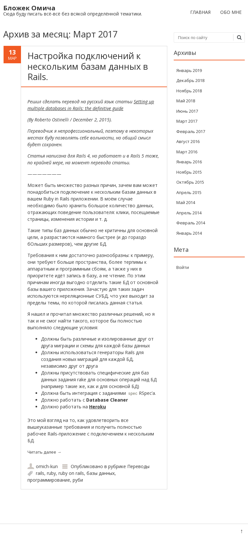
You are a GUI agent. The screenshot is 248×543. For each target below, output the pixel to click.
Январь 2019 (189, 70)
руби (78, 480)
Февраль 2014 (190, 223)
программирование (48, 480)
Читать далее (44, 452)
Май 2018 (185, 101)
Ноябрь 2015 (189, 172)
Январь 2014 (189, 233)
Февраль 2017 (190, 131)
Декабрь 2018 (190, 80)
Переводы (138, 466)
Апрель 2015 (189, 192)
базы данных (101, 473)
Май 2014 (185, 202)
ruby (51, 473)
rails (40, 473)
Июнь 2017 (187, 111)
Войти (182, 267)
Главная (200, 12)
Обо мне (231, 12)
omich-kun (47, 466)
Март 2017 (186, 121)
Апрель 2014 (189, 213)
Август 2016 (188, 141)
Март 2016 (186, 152)
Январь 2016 (189, 162)
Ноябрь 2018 (189, 91)
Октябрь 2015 (190, 182)
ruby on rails (71, 473)
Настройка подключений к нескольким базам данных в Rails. (87, 66)
